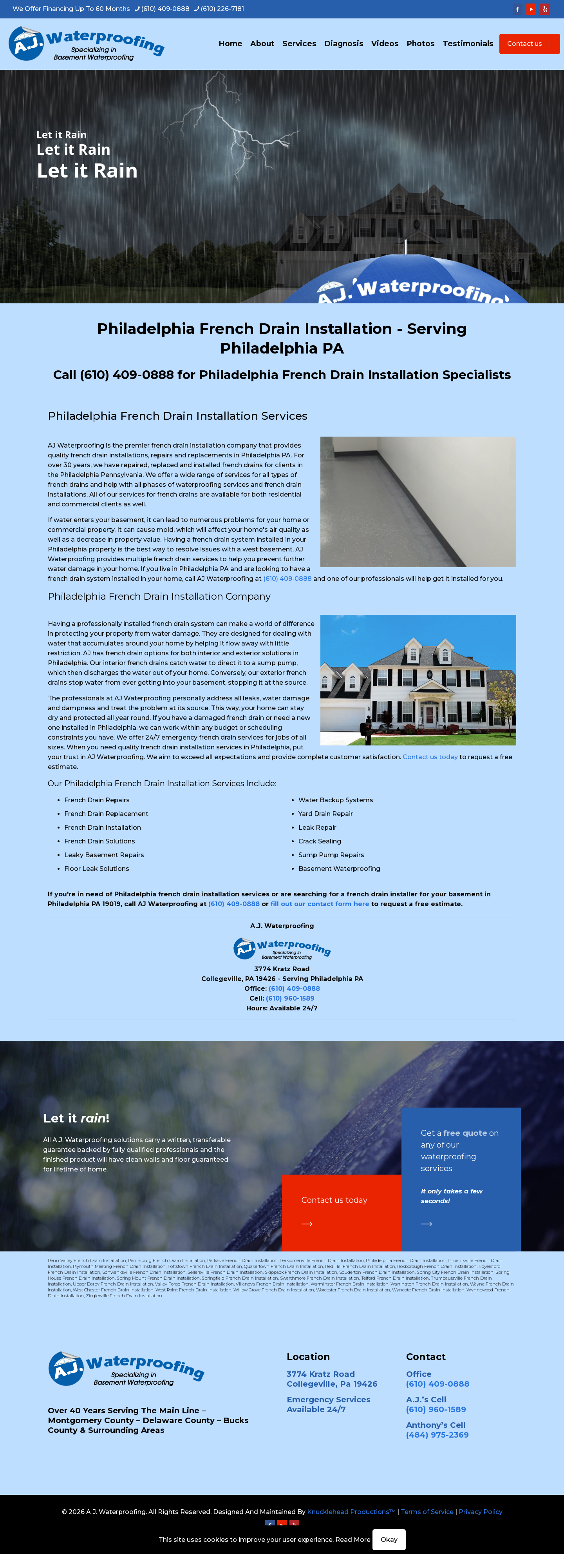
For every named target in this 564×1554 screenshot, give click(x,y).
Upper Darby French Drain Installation (113, 1284)
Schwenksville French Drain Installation (144, 1272)
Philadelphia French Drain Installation (406, 1260)
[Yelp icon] (545, 9)
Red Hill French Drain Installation (360, 1266)
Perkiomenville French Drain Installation (322, 1260)
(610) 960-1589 (290, 998)
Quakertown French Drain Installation (283, 1266)
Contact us (529, 43)
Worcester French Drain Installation (353, 1290)
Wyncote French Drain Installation (428, 1290)
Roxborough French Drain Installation (437, 1266)
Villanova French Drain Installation (272, 1284)
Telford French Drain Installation (395, 1278)
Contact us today (430, 757)
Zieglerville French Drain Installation (124, 1295)
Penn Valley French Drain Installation (87, 1260)
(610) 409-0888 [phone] (165, 9)
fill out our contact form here (320, 904)
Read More (353, 1539)
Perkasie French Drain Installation (242, 1260)
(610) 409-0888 (127, 374)
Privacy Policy (481, 1512)
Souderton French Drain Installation (377, 1272)
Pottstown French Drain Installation (205, 1266)
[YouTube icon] (531, 9)
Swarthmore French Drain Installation (319, 1278)
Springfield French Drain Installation (240, 1278)
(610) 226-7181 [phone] (222, 9)
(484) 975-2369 (437, 1435)
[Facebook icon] (517, 9)
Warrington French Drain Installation (429, 1284)
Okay (389, 1539)
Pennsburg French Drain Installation (166, 1260)
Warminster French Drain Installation (350, 1284)
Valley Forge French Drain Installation (194, 1284)
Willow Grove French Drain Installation (273, 1290)
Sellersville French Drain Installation (225, 1272)
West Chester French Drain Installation (113, 1290)
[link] (307, 1224)
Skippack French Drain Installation (301, 1272)
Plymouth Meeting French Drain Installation (119, 1266)
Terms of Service (427, 1512)
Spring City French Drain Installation (455, 1272)
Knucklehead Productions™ (351, 1512)
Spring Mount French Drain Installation (158, 1278)
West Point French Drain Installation (193, 1290)
